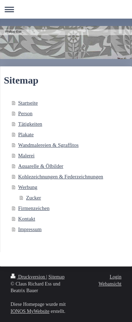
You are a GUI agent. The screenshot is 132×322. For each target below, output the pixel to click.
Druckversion (28, 277)
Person (25, 113)
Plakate (26, 134)
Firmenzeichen (34, 208)
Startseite (28, 103)
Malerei (26, 155)
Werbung (28, 187)
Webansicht (110, 284)
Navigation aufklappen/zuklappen (66, 9)
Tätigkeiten (30, 124)
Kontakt (26, 219)
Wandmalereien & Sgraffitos (48, 145)
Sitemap (57, 277)
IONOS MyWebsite (30, 311)
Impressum (30, 229)
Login (115, 277)
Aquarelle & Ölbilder (40, 166)
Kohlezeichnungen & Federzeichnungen (60, 176)
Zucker (33, 198)
